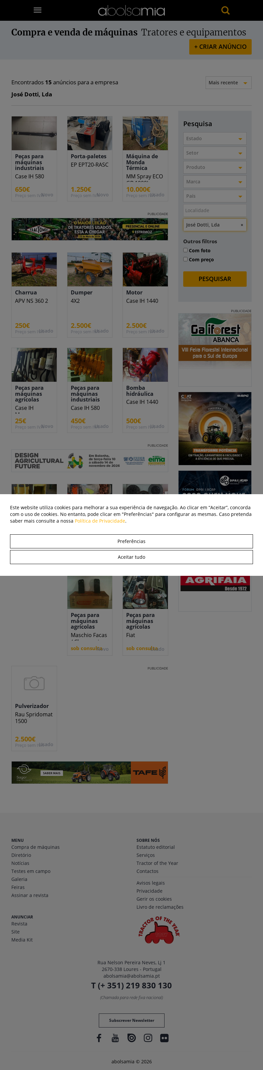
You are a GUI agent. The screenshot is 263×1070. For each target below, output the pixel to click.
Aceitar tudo (131, 557)
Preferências (131, 541)
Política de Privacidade (100, 521)
